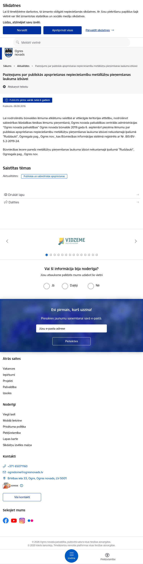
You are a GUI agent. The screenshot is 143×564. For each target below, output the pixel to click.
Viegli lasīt (9, 414)
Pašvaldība (9, 387)
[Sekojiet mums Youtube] (14, 520)
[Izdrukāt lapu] (71, 194)
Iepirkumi (9, 375)
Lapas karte (10, 439)
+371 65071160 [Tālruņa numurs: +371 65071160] (18, 466)
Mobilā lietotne (12, 420)
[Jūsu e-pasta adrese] (71, 328)
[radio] (49, 285)
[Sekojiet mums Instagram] (22, 520)
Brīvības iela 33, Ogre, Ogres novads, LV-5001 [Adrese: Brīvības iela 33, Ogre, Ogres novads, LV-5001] (37, 478)
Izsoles (7, 393)
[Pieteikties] (71, 341)
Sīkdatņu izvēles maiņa (17, 445)
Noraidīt (22, 30)
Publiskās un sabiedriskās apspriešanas (44, 176)
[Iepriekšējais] (7, 241)
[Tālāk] (136, 241)
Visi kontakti (22, 497)
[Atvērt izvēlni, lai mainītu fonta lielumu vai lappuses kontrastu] (107, 557)
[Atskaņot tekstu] (18, 86)
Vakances (9, 368)
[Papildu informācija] (21, 485)
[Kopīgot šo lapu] (71, 202)
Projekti (8, 381)
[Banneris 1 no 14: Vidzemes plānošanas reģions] (71, 241)
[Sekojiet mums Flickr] (30, 520)
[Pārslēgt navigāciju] (71, 556)
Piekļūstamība (12, 433)
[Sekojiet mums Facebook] (6, 520)
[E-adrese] (10, 485)
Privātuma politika (14, 426)
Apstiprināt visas (62, 30)
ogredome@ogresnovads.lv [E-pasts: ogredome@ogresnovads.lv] (25, 472)
